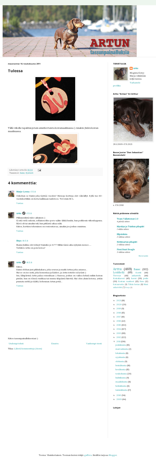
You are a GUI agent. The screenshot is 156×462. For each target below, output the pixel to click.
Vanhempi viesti (94, 343)
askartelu (136, 275)
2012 (118, 337)
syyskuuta (121, 357)
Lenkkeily (119, 272)
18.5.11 (25, 240)
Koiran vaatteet (126, 281)
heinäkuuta (121, 365)
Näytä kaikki (143, 256)
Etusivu (55, 343)
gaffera (88, 455)
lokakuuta (121, 353)
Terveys (117, 275)
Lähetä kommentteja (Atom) (28, 348)
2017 (118, 316)
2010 (119, 395)
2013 (118, 333)
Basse (137, 269)
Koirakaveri (119, 278)
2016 (118, 321)
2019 (118, 308)
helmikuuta (121, 386)
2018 (118, 312)
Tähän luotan (134, 284)
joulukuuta (121, 345)
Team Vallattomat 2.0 (127, 218)
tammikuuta (122, 390)
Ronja (127, 287)
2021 (118, 300)
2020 (119, 304)
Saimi (22, 173)
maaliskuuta (122, 381)
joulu (145, 278)
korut (134, 278)
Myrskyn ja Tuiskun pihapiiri (130, 226)
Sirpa (18, 240)
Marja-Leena (22, 191)
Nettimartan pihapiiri (127, 242)
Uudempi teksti (16, 343)
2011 (118, 341)
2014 (118, 329)
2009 (119, 399)
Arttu (18, 213)
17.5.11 (33, 191)
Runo (142, 281)
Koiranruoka (118, 284)
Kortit (138, 272)
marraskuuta (122, 349)
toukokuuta (121, 373)
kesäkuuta (121, 369)
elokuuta (120, 361)
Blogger (113, 455)
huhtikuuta (121, 377)
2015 (118, 325)
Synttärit (29, 173)
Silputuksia (122, 234)
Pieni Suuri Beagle (126, 249)
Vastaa (19, 203)
